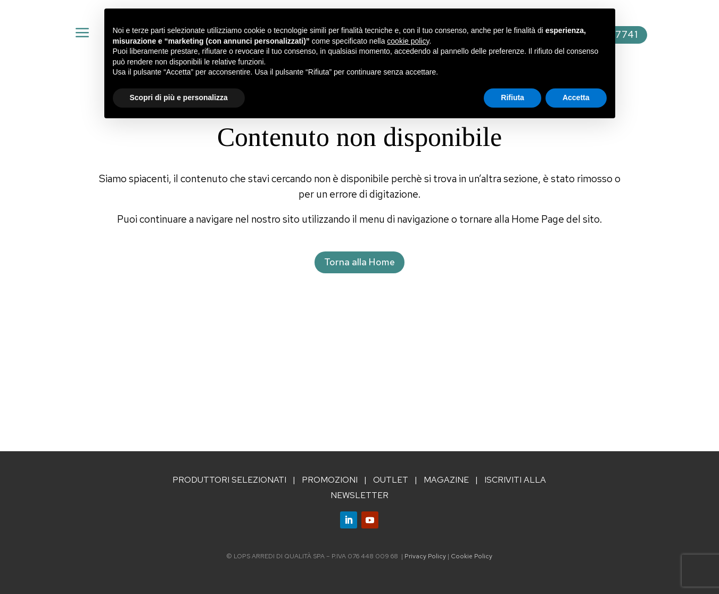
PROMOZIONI (330, 479)
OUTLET (390, 479)
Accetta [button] (576, 97)
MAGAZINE (446, 479)
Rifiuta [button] (512, 97)
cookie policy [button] (408, 41)
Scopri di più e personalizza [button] (179, 97)
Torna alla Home (359, 262)
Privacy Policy (425, 556)
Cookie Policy (471, 556)
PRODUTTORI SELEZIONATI (229, 479)
